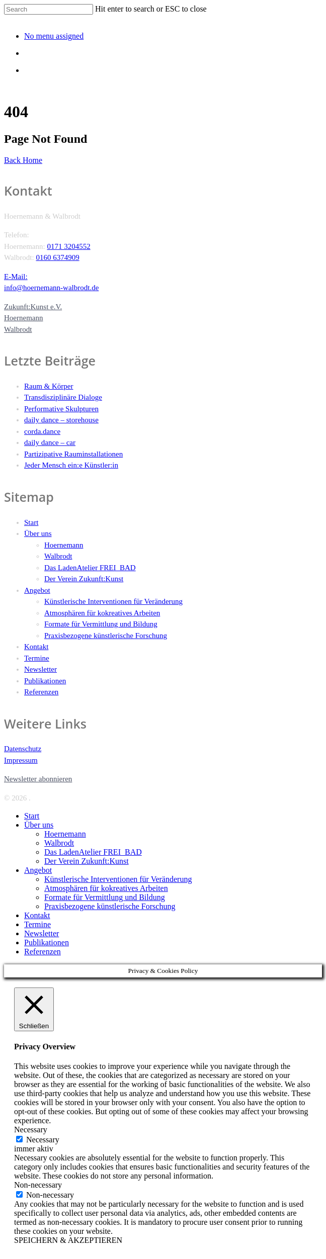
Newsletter (40, 669)
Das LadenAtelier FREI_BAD (90, 568)
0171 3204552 (68, 246)
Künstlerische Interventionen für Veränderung (113, 601)
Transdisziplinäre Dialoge (63, 397)
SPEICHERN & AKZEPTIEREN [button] (68, 1240)
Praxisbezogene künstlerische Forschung (105, 636)
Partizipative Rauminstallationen (73, 454)
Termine (36, 658)
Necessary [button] (30, 1129)
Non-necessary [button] (38, 1185)
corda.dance (42, 431)
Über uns (38, 533)
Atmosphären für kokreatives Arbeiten (102, 613)
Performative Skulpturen (61, 409)
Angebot (37, 590)
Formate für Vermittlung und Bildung (100, 624)
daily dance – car (49, 442)
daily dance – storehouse (61, 420)
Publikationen (45, 681)
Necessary (42, 1139)
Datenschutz (22, 749)
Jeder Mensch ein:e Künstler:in (71, 465)
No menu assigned (54, 36)
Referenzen (41, 692)
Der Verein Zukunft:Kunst (83, 579)
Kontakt (36, 647)
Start (31, 522)
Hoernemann (63, 545)
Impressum (21, 760)
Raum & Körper (48, 386)
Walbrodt (58, 556)
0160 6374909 (57, 257)
